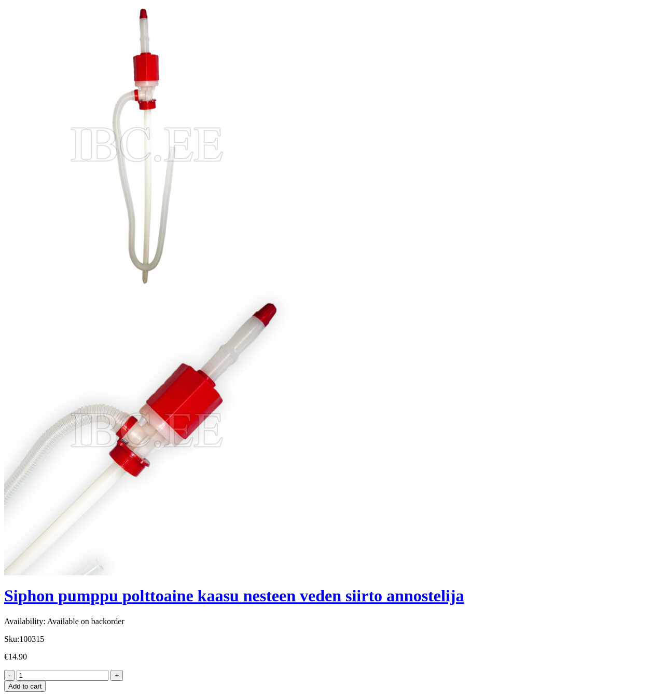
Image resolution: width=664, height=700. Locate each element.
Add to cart (25, 686)
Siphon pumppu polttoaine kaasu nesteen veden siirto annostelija (234, 595)
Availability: (25, 621)
